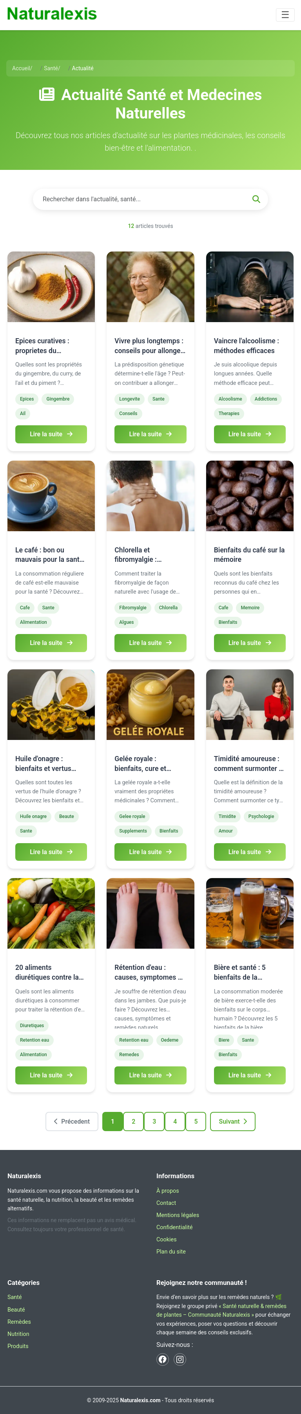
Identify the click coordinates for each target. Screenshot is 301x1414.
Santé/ (52, 68)
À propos (167, 1191)
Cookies (166, 1240)
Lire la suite (51, 434)
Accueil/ (22, 68)
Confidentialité (174, 1227)
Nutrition (18, 1334)
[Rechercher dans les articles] (150, 199)
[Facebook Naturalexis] (162, 1359)
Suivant (233, 1121)
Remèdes (19, 1322)
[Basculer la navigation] (285, 15)
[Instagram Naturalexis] (180, 1359)
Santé (14, 1297)
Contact (166, 1203)
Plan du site (171, 1252)
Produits (18, 1346)
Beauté (16, 1309)
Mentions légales (177, 1215)
